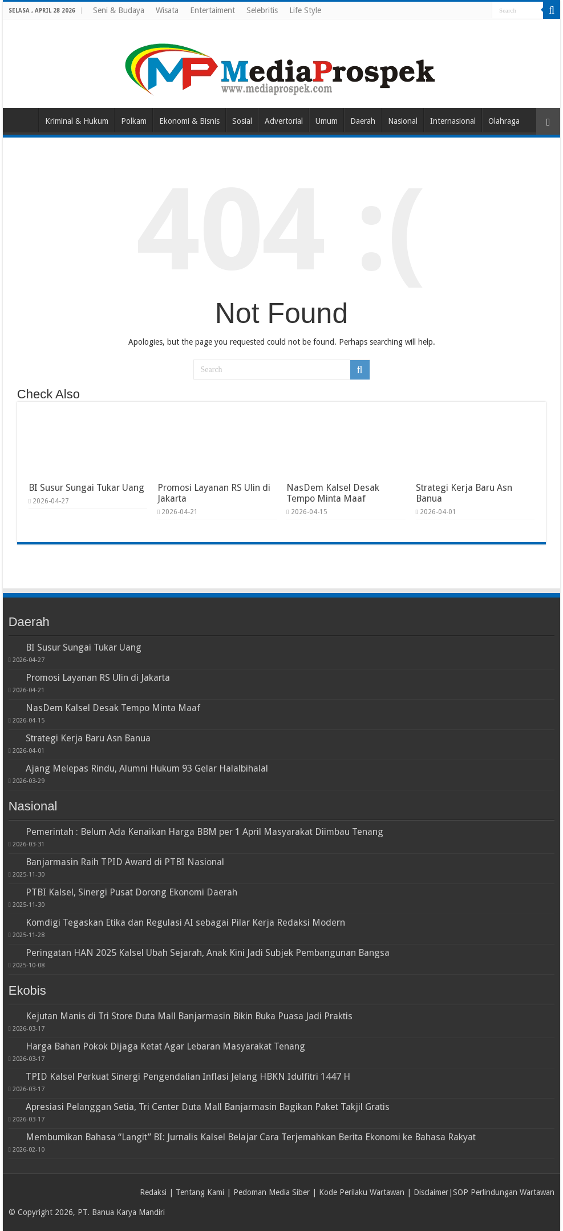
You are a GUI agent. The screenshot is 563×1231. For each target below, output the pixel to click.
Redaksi (153, 1192)
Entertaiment (212, 10)
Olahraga (504, 121)
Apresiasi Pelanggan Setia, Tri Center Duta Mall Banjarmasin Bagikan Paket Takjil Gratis (208, 1106)
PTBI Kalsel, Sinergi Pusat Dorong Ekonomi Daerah (131, 892)
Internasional (453, 121)
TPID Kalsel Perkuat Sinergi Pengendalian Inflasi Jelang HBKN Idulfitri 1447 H (188, 1076)
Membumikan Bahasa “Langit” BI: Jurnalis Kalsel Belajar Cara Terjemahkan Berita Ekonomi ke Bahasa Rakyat (251, 1137)
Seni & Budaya (118, 10)
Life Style (305, 10)
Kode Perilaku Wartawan (361, 1192)
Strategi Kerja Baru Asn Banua (88, 738)
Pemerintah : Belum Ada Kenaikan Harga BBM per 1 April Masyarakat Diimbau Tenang (204, 831)
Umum (326, 121)
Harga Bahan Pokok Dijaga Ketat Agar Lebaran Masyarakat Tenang (165, 1046)
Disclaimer (431, 1192)
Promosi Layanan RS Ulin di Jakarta (98, 677)
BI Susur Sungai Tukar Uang (86, 487)
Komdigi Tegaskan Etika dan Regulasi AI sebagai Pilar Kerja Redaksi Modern (185, 922)
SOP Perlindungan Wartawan (503, 1192)
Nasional (403, 121)
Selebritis (262, 10)
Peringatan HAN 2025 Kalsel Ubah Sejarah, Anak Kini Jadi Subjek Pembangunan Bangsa (208, 952)
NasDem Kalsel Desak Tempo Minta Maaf (332, 493)
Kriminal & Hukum (76, 121)
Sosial (242, 121)
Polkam (134, 121)
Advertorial (284, 121)
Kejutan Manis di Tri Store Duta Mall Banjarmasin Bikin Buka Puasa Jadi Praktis (189, 1016)
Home (23, 120)
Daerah (362, 121)
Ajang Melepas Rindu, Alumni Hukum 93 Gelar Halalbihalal (147, 768)
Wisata (167, 10)
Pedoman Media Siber (271, 1192)
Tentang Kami (200, 1192)
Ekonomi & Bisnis (189, 121)
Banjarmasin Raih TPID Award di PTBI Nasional (125, 862)
